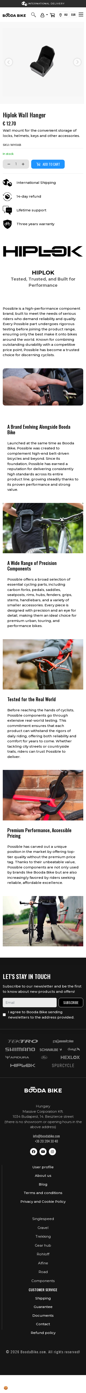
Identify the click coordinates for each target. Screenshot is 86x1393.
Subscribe (70, 1002)
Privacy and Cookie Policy (43, 1201)
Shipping (43, 1298)
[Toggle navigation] (81, 14)
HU (63, 15)
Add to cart (48, 164)
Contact (43, 1324)
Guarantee (43, 1307)
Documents (43, 1315)
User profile (43, 1167)
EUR (73, 15)
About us (43, 1175)
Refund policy (43, 1333)
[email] (30, 1002)
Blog (43, 1184)
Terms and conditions (43, 1193)
